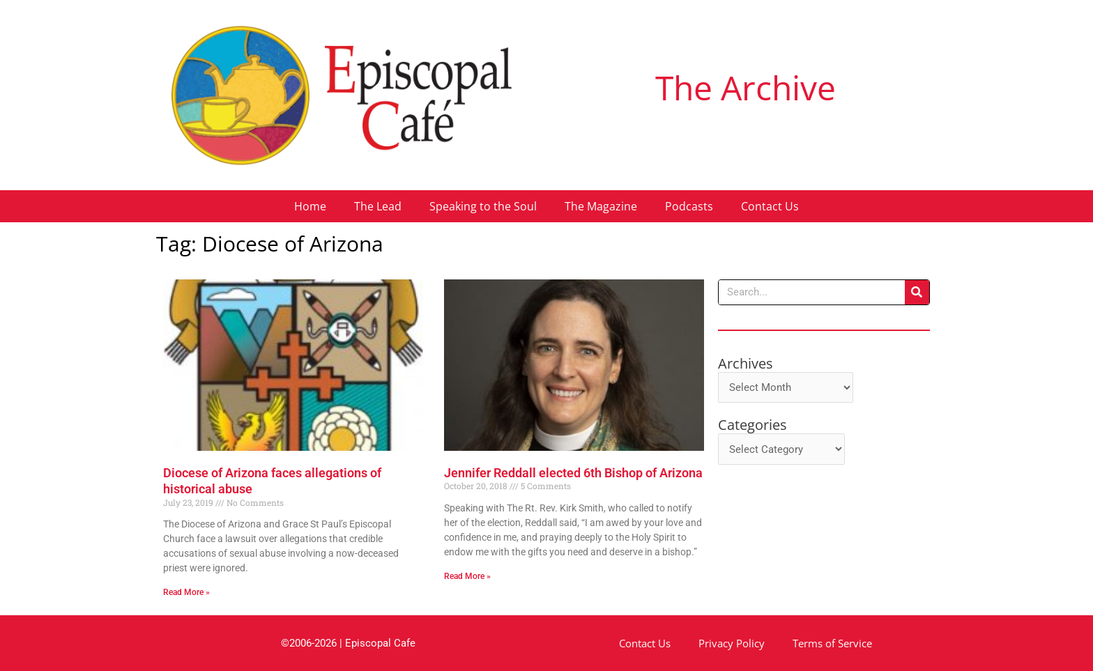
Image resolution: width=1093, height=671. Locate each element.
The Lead (378, 206)
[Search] (917, 292)
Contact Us (770, 206)
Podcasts (689, 206)
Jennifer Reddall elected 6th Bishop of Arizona (573, 472)
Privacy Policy (731, 643)
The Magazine (601, 206)
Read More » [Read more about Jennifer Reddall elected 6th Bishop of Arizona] (467, 576)
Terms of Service (832, 643)
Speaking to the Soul (483, 206)
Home (310, 206)
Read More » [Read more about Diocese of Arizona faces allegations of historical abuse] (186, 592)
